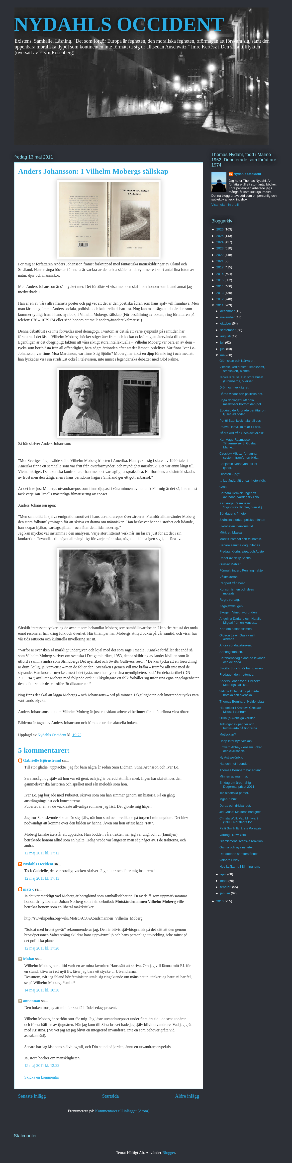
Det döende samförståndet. (239, 854)
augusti (226, 336)
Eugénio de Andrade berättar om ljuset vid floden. (242, 412)
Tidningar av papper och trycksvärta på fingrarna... (239, 726)
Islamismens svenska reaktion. (241, 841)
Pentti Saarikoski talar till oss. (240, 420)
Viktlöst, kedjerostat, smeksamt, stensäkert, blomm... (242, 369)
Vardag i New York (232, 835)
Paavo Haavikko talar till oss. (240, 427)
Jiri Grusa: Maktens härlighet (240, 812)
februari (226, 887)
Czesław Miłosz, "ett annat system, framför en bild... (239, 455)
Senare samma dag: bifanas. (240, 545)
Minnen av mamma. (233, 776)
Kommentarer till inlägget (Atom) (122, 1111)
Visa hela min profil (225, 204)
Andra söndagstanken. (235, 645)
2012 (220, 299)
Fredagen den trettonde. (236, 674)
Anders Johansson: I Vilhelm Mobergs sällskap (240, 683)
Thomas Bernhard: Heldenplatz (241, 701)
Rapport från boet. (232, 583)
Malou (28, 959)
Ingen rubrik (228, 799)
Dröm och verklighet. (234, 387)
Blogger (168, 1153)
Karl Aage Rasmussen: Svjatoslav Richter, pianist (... (242, 505)
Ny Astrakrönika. (231, 757)
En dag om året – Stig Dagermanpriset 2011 (236, 784)
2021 (220, 261)
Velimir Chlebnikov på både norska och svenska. (239, 693)
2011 (220, 305)
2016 (220, 274)
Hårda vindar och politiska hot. (241, 394)
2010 (220, 901)
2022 (220, 255)
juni (223, 349)
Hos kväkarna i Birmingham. (239, 866)
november (227, 317)
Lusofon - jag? (229, 474)
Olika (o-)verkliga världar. (237, 718)
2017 (220, 267)
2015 (220, 280)
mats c (28, 889)
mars (224, 881)
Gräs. (223, 487)
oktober (226, 323)
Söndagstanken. (231, 652)
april (223, 874)
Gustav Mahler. (230, 564)
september (228, 330)
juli (222, 342)
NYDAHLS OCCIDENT (119, 24)
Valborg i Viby (229, 860)
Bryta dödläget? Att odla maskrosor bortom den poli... (241, 402)
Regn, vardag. (229, 599)
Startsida (110, 1096)
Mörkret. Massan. (231, 532)
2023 (220, 248)
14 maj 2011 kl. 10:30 (41, 990)
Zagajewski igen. (231, 606)
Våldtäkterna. (229, 577)
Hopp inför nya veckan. (236, 741)
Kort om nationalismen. (236, 629)
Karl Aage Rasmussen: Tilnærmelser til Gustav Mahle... (237, 443)
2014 (220, 286)
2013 (220, 293)
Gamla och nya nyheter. (236, 847)
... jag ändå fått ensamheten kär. (242, 480)
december (227, 311)
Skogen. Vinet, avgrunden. (238, 612)
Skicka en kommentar (41, 1077)
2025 (220, 236)
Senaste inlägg (32, 1096)
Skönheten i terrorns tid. (236, 526)
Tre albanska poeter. (234, 793)
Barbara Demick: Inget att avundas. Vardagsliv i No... (240, 495)
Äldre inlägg (187, 1096)
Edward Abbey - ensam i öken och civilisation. (241, 749)
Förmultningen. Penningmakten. (242, 570)
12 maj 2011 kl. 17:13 (41, 878)
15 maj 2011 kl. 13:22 (41, 1065)
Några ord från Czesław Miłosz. (242, 433)
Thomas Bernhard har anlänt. (240, 770)
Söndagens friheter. (233, 513)
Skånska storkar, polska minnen (242, 520)
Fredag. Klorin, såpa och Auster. (242, 551)
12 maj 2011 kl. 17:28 (41, 948)
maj (223, 355)
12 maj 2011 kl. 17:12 (41, 853)
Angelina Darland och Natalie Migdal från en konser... (240, 620)
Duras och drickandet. (235, 805)
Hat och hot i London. (234, 764)
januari (225, 893)
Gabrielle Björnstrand (42, 760)
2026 (220, 229)
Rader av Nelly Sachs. (235, 558)
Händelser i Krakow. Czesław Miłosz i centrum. (240, 710)
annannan (31, 1001)
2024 (220, 242)
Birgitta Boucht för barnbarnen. (241, 668)
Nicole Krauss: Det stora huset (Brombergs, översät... (241, 379)
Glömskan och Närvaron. (237, 361)
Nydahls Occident (38, 864)
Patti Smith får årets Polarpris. (241, 828)
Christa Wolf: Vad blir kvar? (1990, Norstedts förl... (238, 820)
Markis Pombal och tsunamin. (240, 539)
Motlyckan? (227, 734)
